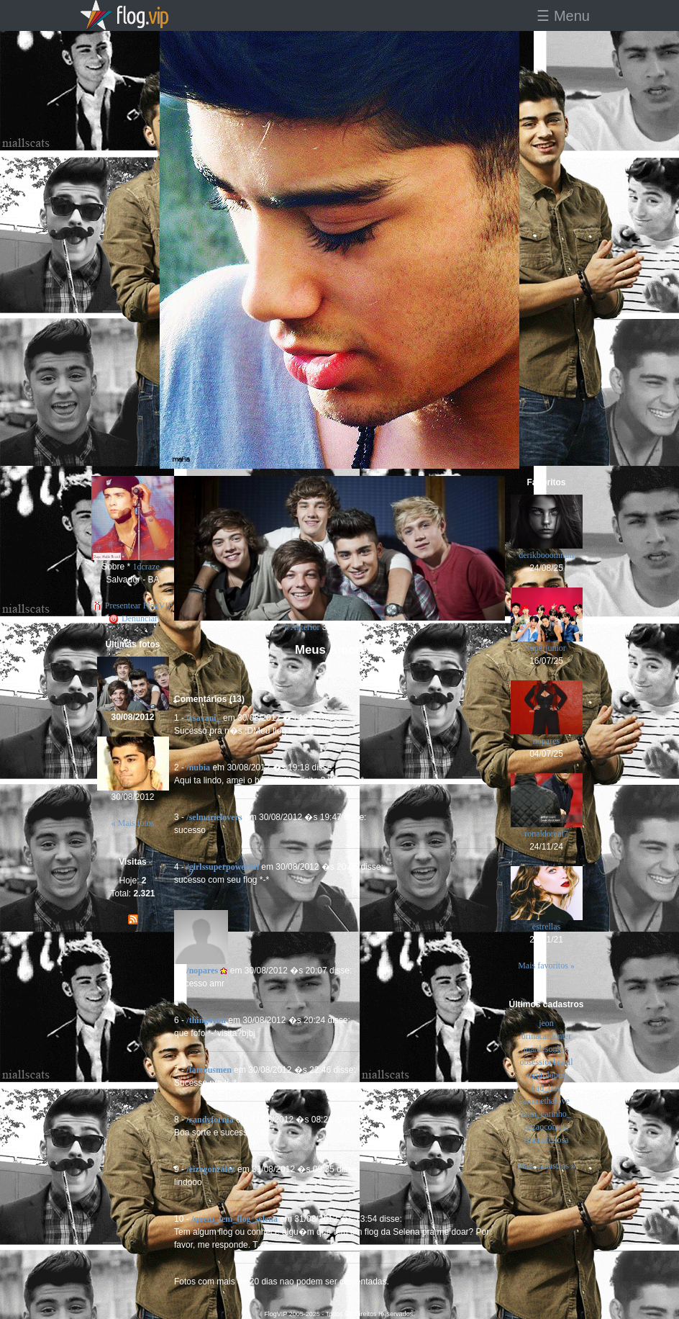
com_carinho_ (546, 1114)
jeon (546, 1023)
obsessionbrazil (546, 1062)
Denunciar (133, 618)
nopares (546, 741)
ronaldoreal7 (546, 834)
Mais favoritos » (546, 965)
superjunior (546, 648)
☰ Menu (563, 16)
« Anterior (301, 627)
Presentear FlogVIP (133, 605)
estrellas (546, 927)
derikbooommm (546, 555)
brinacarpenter (546, 1036)
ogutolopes (546, 1075)
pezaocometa (546, 1127)
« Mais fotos (133, 823)
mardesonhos (546, 1049)
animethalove (546, 1101)
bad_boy (546, 1088)
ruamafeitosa (546, 1140)
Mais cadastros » (546, 1166)
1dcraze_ (148, 567)
